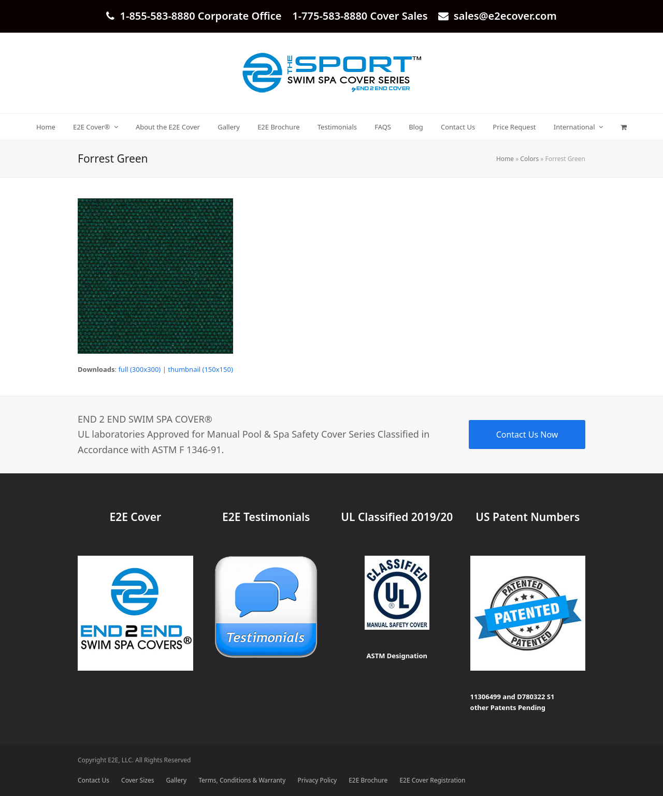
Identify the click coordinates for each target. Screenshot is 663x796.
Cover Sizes (137, 780)
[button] (624, 127)
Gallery (176, 780)
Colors (529, 158)
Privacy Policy (317, 780)
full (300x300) (139, 369)
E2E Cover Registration (432, 780)
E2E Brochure (368, 780)
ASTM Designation (396, 655)
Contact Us (93, 780)
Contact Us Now (527, 434)
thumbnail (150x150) (200, 369)
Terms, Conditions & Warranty (241, 780)
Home (505, 158)
